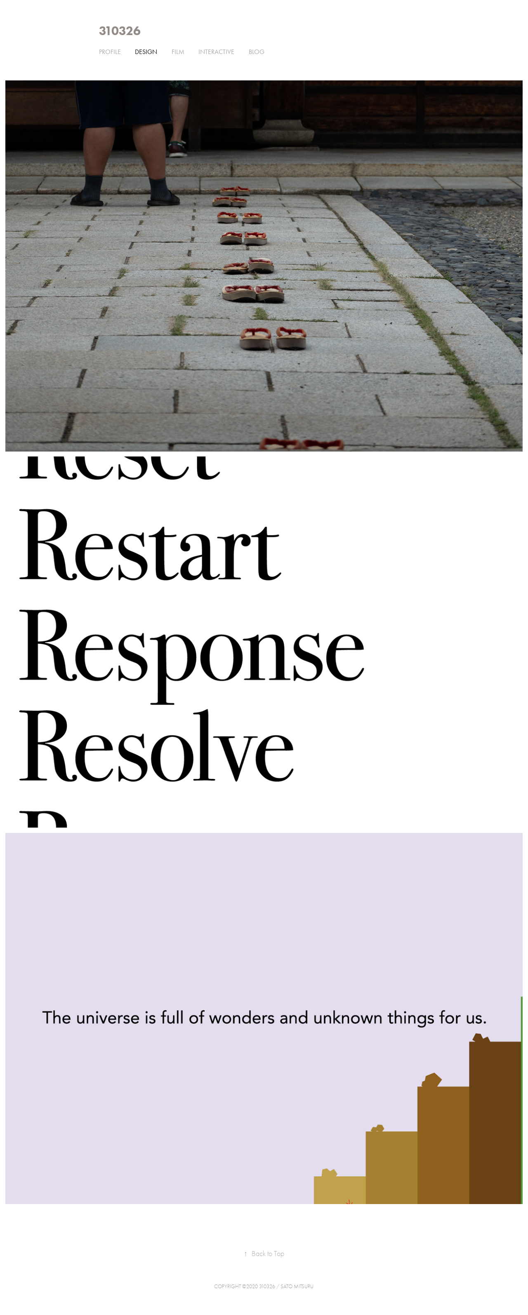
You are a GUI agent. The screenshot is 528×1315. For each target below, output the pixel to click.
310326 (120, 30)
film (178, 52)
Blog (256, 52)
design (146, 52)
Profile (110, 52)
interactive (216, 52)
